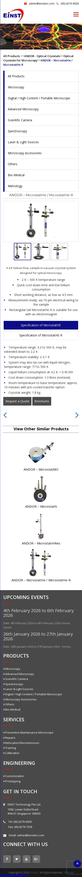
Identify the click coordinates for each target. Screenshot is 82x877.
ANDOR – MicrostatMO (41, 469)
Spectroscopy (17, 131)
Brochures (41, 401)
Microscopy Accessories (25, 153)
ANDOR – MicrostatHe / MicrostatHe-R (41, 580)
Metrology (15, 186)
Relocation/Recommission (21, 743)
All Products (11, 56)
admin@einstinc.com (39, 3)
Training (9, 748)
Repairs (9, 738)
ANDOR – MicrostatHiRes (41, 543)
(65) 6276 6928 (68, 3)
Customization (13, 776)
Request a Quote (17, 401)
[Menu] (76, 14)
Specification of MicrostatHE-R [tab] (40, 335)
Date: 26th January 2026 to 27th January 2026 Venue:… (38, 646)
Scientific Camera (20, 120)
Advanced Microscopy (23, 109)
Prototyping (11, 781)
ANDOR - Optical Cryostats (42, 56)
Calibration (11, 753)
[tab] (22, 251)
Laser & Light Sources (23, 142)
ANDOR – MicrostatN (41, 506)
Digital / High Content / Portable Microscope (39, 98)
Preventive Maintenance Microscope (28, 732)
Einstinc (34, 872)
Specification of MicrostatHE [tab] (41, 325)
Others (12, 164)
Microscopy (16, 87)
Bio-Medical (16, 175)
